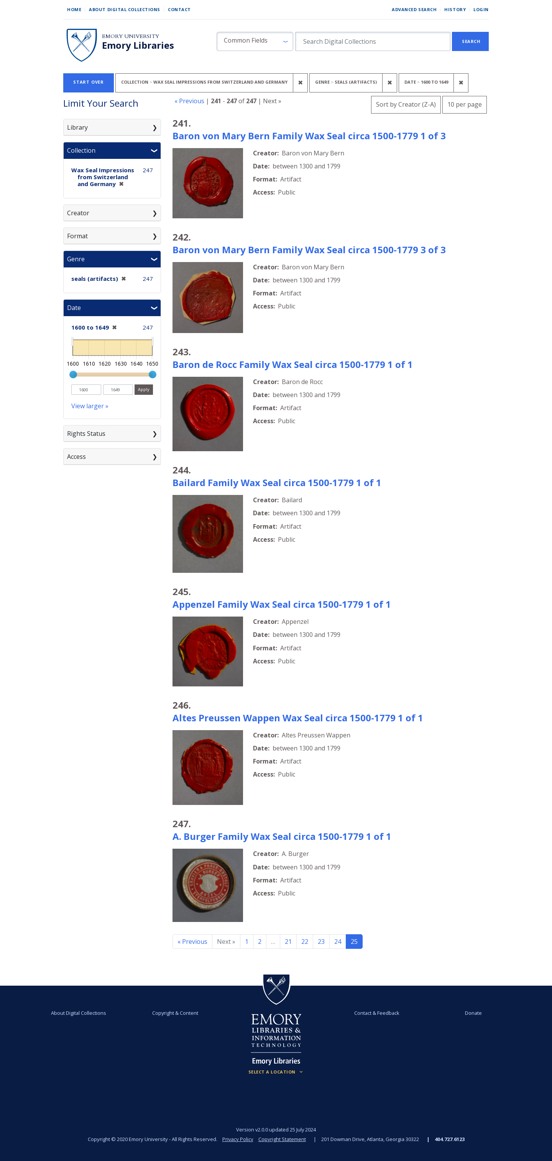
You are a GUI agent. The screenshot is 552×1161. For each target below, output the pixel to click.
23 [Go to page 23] (321, 941)
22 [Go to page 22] (304, 941)
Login (481, 9)
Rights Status (86, 433)
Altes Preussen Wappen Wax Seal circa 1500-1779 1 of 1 (297, 717)
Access (76, 456)
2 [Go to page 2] (259, 941)
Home (74, 9)
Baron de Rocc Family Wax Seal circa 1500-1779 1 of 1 (292, 364)
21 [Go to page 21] (288, 941)
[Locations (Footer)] (276, 1072)
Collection (81, 150)
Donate (473, 1012)
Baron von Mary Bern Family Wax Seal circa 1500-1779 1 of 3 (309, 135)
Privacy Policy (237, 1139)
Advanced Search (414, 9)
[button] (255, 41)
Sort (406, 104)
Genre (76, 259)
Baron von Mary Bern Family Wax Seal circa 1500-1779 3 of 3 (309, 249)
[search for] (372, 41)
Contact (179, 9)
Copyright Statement (282, 1139)
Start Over (88, 82)
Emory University (130, 36)
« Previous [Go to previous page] (192, 941)
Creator (78, 213)
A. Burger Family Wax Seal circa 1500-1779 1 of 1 (281, 836)
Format (77, 236)
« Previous (189, 101)
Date (74, 307)
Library (77, 127)
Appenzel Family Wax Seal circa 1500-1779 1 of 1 (281, 604)
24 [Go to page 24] (337, 941)
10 (464, 103)
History (455, 9)
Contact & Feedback (376, 1012)
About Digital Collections (124, 9)
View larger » (89, 406)
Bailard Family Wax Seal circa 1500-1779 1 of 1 (276, 482)
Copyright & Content (175, 1012)
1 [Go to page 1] (246, 941)
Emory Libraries (138, 45)
